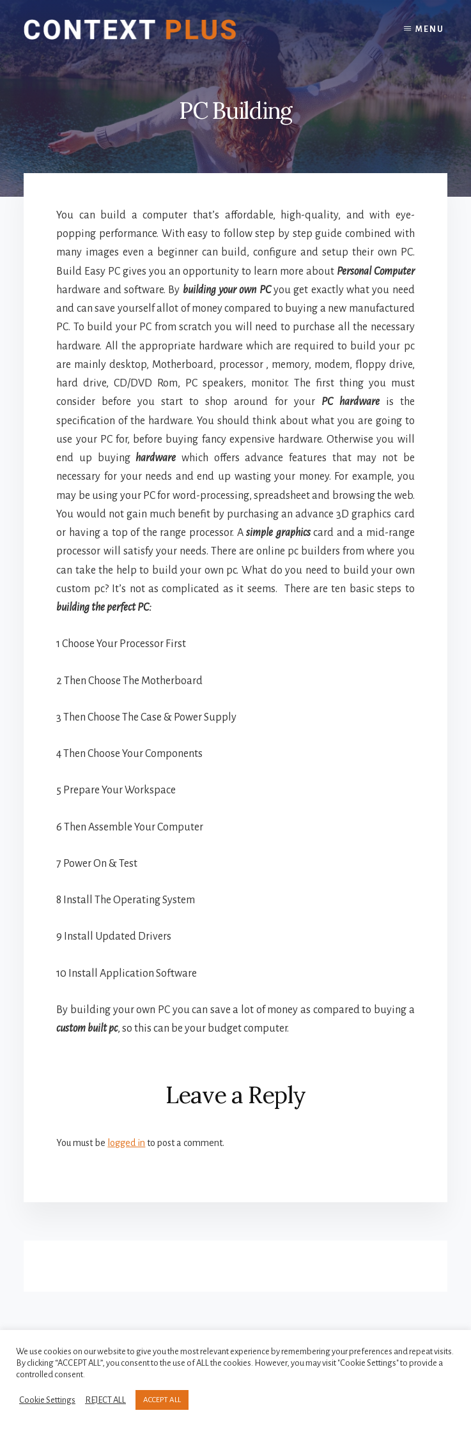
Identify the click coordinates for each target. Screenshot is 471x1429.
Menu (429, 29)
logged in (126, 1143)
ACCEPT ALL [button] (162, 1400)
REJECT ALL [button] (105, 1400)
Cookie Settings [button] (47, 1400)
